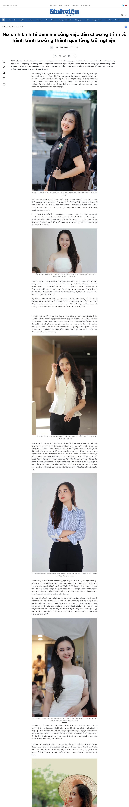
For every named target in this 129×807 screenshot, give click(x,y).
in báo (69, 56)
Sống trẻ (21, 20)
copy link (64, 56)
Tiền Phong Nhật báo (71, 5)
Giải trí (53, 20)
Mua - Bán (108, 20)
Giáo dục (30, 20)
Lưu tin (4, 73)
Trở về (4, 83)
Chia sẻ (4, 67)
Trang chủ (3, 19)
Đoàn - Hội (12, 20)
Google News (125, 26)
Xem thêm (125, 19)
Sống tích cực (97, 20)
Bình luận (4, 78)
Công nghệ (78, 20)
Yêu (46, 20)
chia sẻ (55, 56)
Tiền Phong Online (56, 5)
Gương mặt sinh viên (65, 20)
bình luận (73, 56)
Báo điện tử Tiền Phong (64, 12)
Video (87, 20)
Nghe (4, 62)
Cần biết (117, 20)
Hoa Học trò (85, 5)
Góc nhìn (39, 20)
